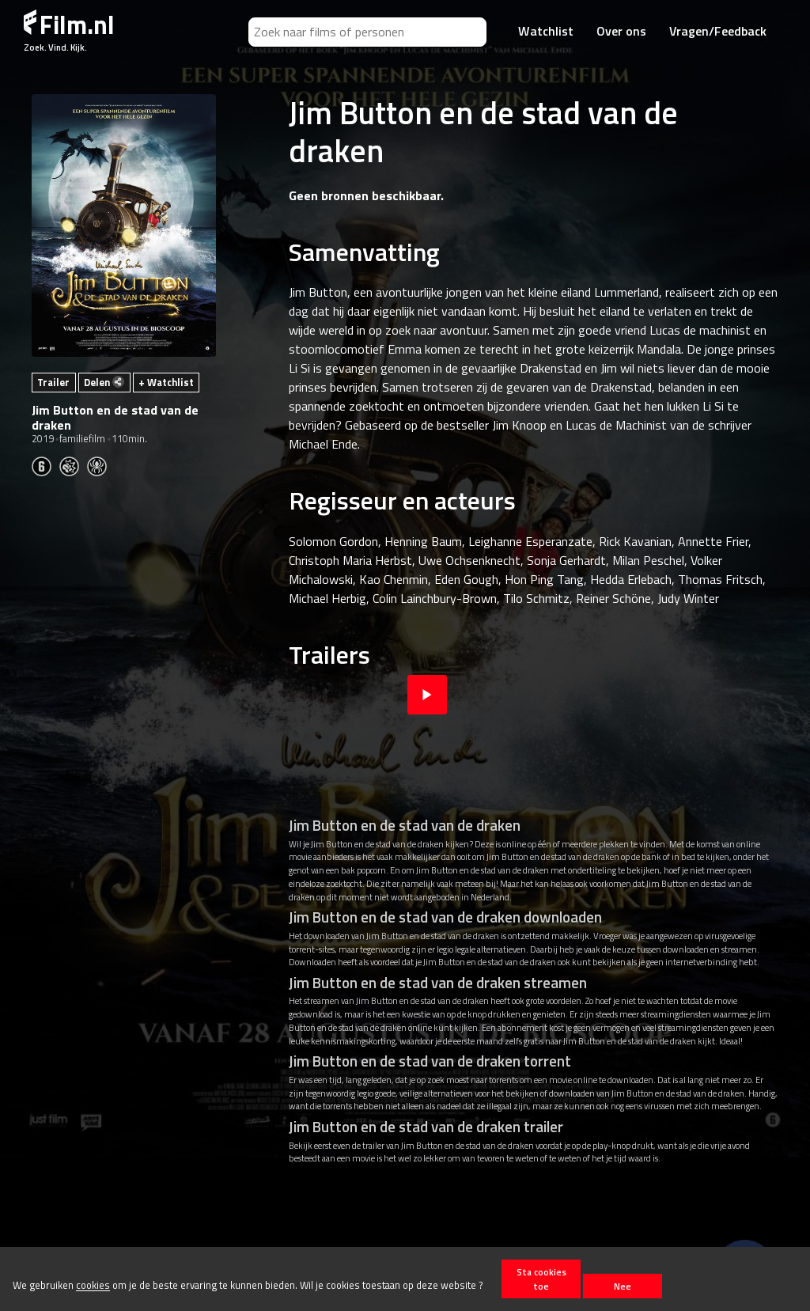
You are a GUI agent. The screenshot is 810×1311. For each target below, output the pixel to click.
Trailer (53, 382)
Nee (622, 1286)
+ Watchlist (166, 382)
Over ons (621, 30)
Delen (104, 382)
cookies (93, 1286)
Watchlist (545, 30)
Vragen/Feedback (717, 30)
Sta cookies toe (541, 1278)
